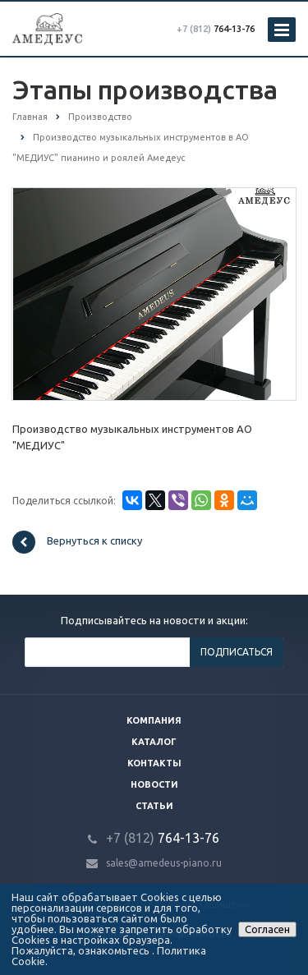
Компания (154, 720)
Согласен (267, 929)
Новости (154, 784)
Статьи (154, 806)
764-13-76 (216, 29)
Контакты (154, 763)
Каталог (154, 742)
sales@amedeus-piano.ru (164, 863)
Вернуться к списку (77, 542)
